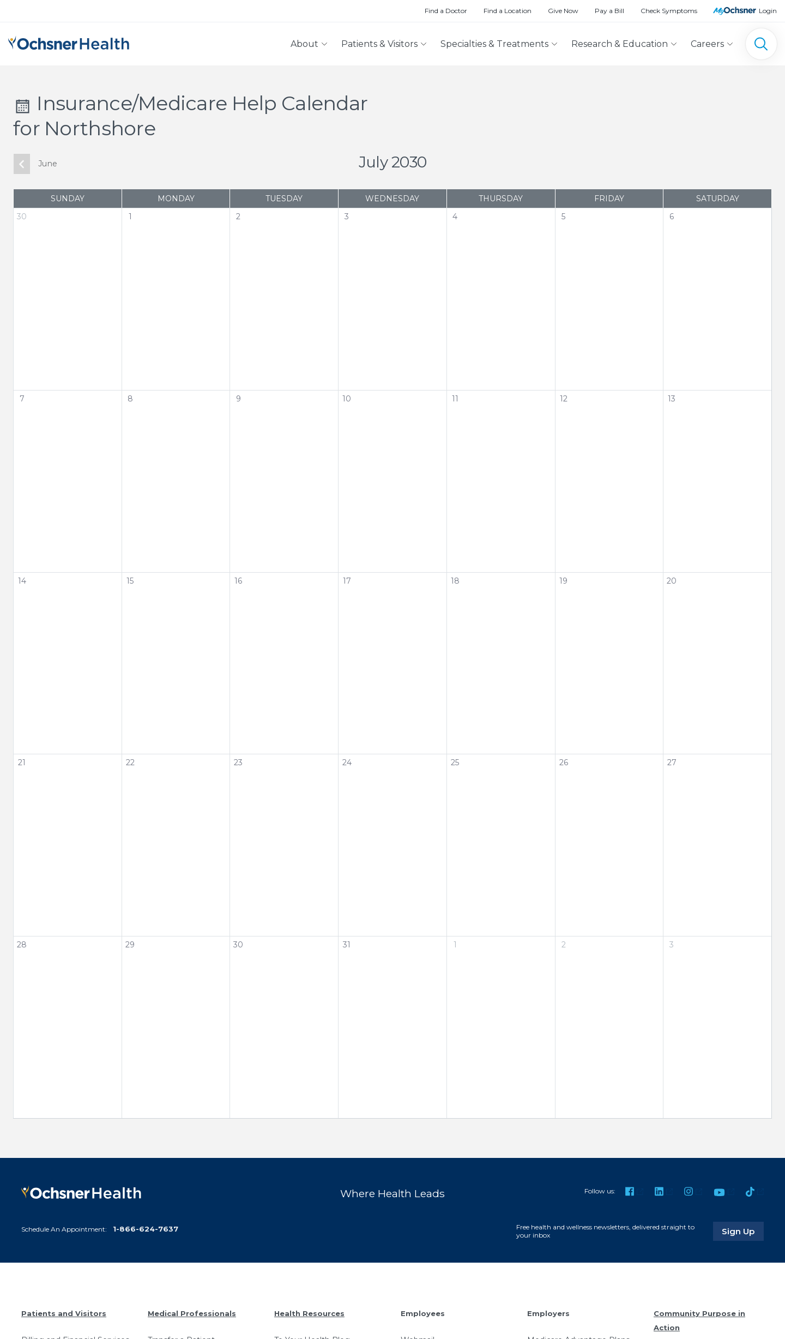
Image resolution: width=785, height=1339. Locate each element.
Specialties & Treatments (494, 44)
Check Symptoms (669, 11)
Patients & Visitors (379, 44)
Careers (707, 44)
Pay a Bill (609, 11)
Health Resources (309, 1313)
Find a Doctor (446, 11)
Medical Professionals (192, 1313)
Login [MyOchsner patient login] (768, 11)
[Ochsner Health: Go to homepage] (68, 42)
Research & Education (619, 44)
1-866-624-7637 (145, 1228)
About (304, 44)
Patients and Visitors (63, 1313)
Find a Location (508, 11)
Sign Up (743, 1231)
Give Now (563, 11)
